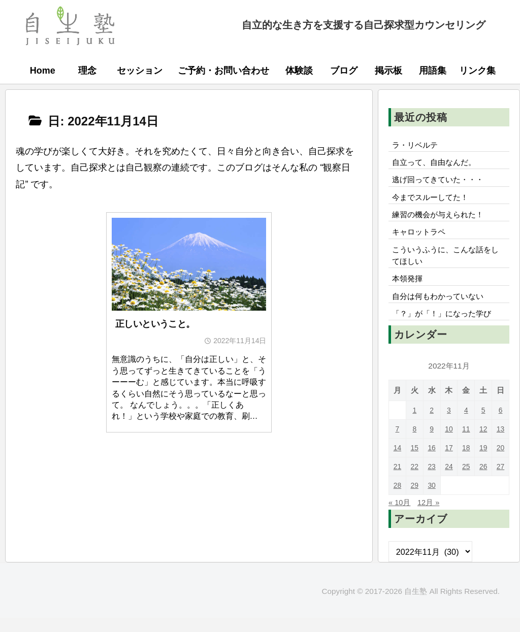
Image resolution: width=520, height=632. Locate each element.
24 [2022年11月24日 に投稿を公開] (448, 480)
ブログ (344, 70)
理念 (87, 70)
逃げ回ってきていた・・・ (441, 182)
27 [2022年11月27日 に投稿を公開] (500, 480)
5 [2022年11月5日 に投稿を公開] (483, 424)
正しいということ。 (155, 324)
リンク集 (477, 70)
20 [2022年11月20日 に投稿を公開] (500, 461)
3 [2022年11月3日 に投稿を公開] (449, 424)
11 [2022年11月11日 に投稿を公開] (466, 443)
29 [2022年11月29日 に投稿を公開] (414, 499)
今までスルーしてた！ (433, 201)
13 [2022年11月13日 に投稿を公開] (500, 443)
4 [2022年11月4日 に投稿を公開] (466, 424)
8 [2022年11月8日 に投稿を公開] (414, 443)
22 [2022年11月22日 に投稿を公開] (414, 480)
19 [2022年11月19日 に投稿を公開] (483, 461)
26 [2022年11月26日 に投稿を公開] (483, 480)
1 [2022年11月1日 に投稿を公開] (414, 424)
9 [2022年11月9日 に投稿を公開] (432, 443)
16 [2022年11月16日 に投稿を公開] (432, 461)
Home (42, 70)
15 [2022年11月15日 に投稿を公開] (414, 461)
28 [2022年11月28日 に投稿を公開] (397, 499)
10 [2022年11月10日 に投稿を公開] (448, 443)
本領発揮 (409, 289)
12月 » (431, 516)
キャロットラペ (421, 239)
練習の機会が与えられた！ (441, 220)
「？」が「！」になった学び (445, 327)
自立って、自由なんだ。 (437, 164)
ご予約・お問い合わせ (223, 70)
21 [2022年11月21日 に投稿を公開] (397, 480)
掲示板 (388, 70)
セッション (139, 70)
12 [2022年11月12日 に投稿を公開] (483, 443)
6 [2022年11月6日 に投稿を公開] (500, 424)
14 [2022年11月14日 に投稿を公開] (397, 461)
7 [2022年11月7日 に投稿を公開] (397, 443)
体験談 (299, 70)
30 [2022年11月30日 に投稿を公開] (432, 499)
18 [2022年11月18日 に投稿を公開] (466, 461)
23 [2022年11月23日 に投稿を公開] (432, 480)
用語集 (432, 70)
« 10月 (400, 516)
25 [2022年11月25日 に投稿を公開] (466, 480)
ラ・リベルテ (417, 145)
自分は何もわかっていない (441, 308)
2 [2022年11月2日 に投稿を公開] (432, 424)
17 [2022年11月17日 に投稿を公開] (448, 461)
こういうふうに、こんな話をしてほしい (445, 264)
